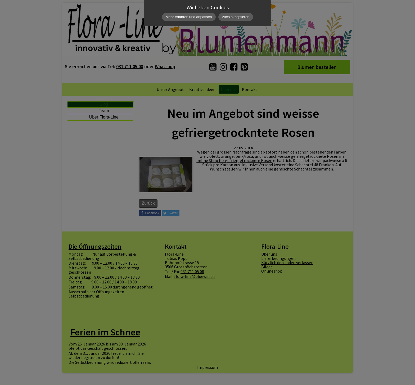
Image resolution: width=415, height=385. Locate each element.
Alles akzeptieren (236, 17)
